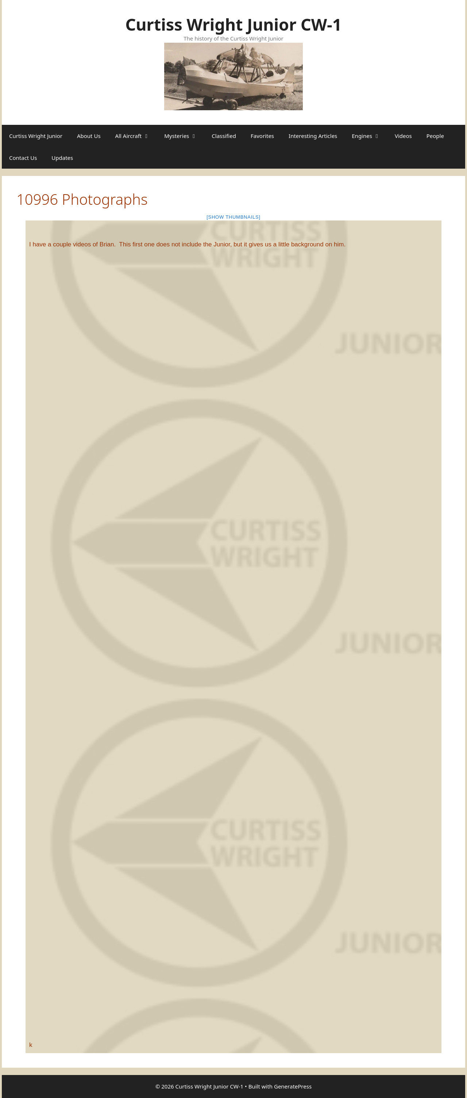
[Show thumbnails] (233, 217)
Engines (369, 136)
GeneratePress (293, 1086)
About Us (89, 135)
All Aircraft (136, 136)
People (435, 135)
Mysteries (184, 136)
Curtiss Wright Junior (35, 135)
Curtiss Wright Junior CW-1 (233, 24)
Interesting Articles (313, 135)
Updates (62, 157)
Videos (403, 135)
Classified (224, 135)
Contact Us (23, 157)
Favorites (262, 135)
